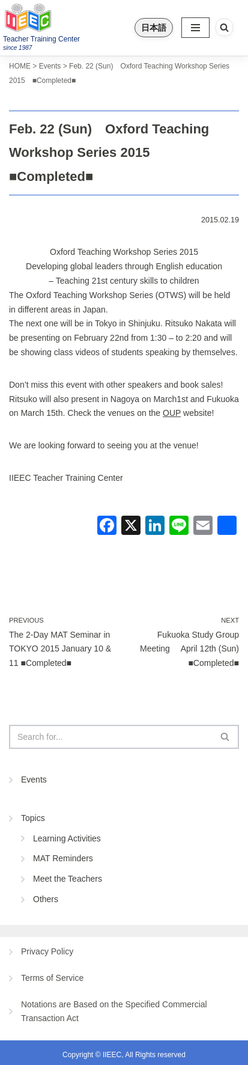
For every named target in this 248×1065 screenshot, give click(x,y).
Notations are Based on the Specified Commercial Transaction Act (114, 1011)
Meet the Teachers (67, 878)
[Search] (224, 27)
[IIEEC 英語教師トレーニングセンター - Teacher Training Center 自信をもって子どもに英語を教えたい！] (57, 17)
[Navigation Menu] (195, 27)
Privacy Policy (47, 951)
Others (45, 899)
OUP (172, 413)
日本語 (153, 27)
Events (34, 779)
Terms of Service (52, 978)
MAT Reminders (63, 858)
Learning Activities (67, 838)
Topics (33, 818)
